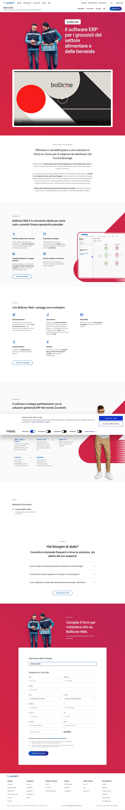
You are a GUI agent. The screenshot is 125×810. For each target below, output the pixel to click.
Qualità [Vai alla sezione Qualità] (47, 784)
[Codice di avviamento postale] (80, 716)
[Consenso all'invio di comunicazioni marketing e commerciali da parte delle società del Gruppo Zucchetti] (30, 742)
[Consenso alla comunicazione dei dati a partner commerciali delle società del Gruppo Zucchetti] (30, 746)
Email (65, 721)
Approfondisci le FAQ (62, 593)
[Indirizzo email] (80, 725)
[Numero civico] (80, 708)
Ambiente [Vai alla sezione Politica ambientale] (66, 787)
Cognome (66, 677)
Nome (30, 677)
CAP (65, 712)
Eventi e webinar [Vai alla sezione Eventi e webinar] (12, 787)
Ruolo (30, 695)
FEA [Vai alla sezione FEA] (84, 787)
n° (64, 704)
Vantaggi (98, 9)
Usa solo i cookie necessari (111, 799)
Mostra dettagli (89, 806)
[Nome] (45, 681)
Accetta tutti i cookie (111, 793)
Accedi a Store (119, 3)
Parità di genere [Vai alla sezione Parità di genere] (68, 784)
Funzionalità (90, 9)
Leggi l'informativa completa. (41, 797)
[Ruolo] (45, 699)
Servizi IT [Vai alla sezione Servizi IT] (85, 784)
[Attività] (80, 699)
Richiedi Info (116, 9)
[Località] (45, 716)
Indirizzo (31, 704)
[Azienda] (62, 690)
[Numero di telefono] (45, 725)
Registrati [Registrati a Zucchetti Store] (104, 787)
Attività (66, 695)
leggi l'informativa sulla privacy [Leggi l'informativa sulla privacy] (58, 738)
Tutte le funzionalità (22, 276)
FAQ (104, 9)
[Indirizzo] (45, 708)
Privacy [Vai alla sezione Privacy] (28, 784)
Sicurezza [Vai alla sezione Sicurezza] (48, 787)
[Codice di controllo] (45, 732)
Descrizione (81, 9)
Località (31, 712)
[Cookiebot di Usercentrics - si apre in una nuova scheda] (11, 806)
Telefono (31, 721)
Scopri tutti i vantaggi (22, 363)
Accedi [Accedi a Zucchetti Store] (104, 784)
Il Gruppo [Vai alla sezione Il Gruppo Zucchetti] (10, 784)
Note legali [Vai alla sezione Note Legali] (29, 787)
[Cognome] (80, 681)
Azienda (31, 686)
